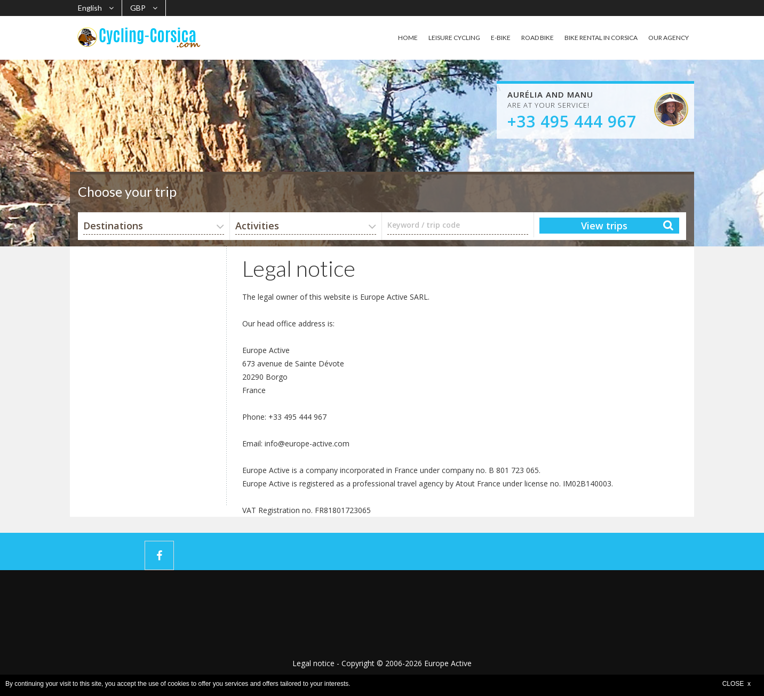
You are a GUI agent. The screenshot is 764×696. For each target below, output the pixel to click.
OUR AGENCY (668, 38)
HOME (408, 38)
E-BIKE (501, 38)
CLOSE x (736, 683)
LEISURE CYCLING (454, 38)
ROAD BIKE (537, 38)
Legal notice (313, 663)
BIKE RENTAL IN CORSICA (601, 38)
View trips (604, 225)
